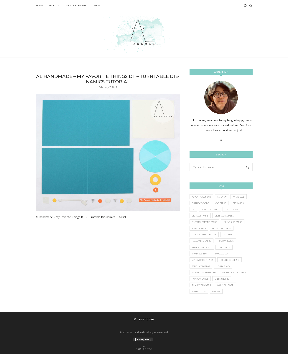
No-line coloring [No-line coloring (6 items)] (229, 260)
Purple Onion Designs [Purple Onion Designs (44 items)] (204, 272)
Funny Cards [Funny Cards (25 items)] (199, 228)
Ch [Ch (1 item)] (193, 209)
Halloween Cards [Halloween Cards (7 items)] (201, 241)
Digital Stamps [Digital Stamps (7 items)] (200, 215)
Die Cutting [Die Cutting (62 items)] (231, 209)
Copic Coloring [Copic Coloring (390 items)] (210, 209)
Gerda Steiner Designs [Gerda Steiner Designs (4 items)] (204, 234)
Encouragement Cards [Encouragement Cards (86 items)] (204, 222)
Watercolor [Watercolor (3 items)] (199, 291)
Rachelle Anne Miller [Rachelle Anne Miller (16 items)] (234, 272)
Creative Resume (75, 5)
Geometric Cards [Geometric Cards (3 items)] (221, 228)
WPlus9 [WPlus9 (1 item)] (216, 291)
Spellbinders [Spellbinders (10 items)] (222, 279)
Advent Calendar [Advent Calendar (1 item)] (201, 196)
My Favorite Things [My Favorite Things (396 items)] (202, 260)
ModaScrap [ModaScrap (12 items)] (221, 253)
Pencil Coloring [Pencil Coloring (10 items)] (201, 266)
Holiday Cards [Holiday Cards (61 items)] (226, 241)
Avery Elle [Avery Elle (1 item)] (238, 196)
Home (39, 5)
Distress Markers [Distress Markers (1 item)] (224, 215)
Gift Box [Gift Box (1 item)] (227, 234)
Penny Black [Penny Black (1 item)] (223, 266)
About (52, 5)
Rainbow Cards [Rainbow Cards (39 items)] (200, 279)
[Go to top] (144, 349)
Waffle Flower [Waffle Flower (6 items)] (225, 285)
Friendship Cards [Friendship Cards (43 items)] (233, 222)
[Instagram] (245, 5)
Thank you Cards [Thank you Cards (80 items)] (201, 285)
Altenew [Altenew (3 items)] (222, 196)
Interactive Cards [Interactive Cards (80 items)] (202, 247)
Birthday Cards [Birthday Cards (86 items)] (200, 203)
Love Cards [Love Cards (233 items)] (224, 247)
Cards (96, 5)
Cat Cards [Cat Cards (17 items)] (238, 203)
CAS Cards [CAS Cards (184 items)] (220, 203)
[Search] (251, 5)
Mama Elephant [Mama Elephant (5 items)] (200, 253)
